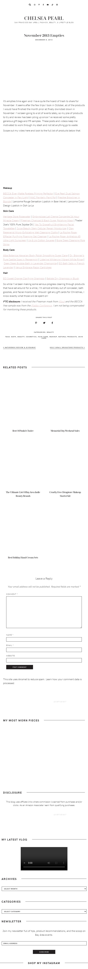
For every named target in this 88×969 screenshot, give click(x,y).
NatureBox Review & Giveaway (19, 347)
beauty (21, 337)
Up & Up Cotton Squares (41, 240)
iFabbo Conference (41, 305)
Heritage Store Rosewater (16, 216)
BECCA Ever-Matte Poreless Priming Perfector (28, 193)
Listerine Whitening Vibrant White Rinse (61, 259)
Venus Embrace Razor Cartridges (33, 267)
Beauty (50, 332)
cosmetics (31, 337)
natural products (67, 337)
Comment (12, 594)
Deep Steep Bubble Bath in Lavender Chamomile (30, 263)
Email (10, 645)
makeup (53, 337)
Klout (62, 301)
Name (9, 635)
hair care (43, 337)
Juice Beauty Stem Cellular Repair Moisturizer (42, 228)
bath (13, 337)
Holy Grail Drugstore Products (67, 347)
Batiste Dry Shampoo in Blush (63, 278)
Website (10, 656)
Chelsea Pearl (44, 18)
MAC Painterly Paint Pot (43, 197)
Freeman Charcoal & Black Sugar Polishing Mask (47, 220)
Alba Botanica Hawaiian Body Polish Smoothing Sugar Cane (35, 255)
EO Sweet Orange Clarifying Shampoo (24, 278)
